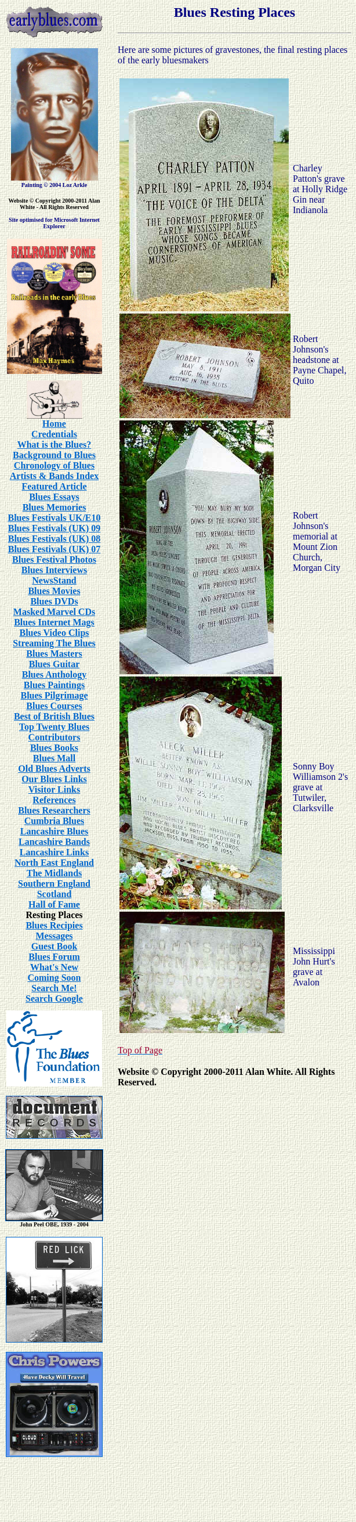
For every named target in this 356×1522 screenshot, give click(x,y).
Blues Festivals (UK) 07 (54, 549)
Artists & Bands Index (54, 476)
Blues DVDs (54, 601)
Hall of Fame (54, 904)
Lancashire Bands (54, 842)
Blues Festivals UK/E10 (54, 518)
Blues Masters (54, 654)
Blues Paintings (54, 685)
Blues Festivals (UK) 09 (54, 528)
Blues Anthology (54, 674)
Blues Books (54, 748)
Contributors (54, 737)
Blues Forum (53, 957)
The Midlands (54, 873)
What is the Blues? (54, 444)
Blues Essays (54, 497)
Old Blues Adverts (54, 768)
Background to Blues (54, 455)
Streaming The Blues (54, 643)
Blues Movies (54, 591)
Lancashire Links (54, 852)
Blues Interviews (54, 570)
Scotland (54, 894)
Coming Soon (54, 978)
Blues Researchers (54, 810)
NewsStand (54, 580)
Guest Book (54, 946)
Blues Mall (54, 758)
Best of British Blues (54, 716)
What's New (54, 967)
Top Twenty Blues (54, 727)
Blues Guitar (54, 664)
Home (54, 424)
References (53, 800)
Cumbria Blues (54, 821)
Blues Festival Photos (54, 559)
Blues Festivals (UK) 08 (54, 539)
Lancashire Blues (54, 831)
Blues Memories (54, 507)
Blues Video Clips (54, 633)
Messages (54, 936)
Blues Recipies (54, 925)
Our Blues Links (54, 779)
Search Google (54, 998)
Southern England (54, 883)
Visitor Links (54, 789)
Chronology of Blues (54, 465)
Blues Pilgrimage (54, 695)
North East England (54, 863)
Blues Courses (54, 706)
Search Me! (54, 988)
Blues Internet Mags (54, 622)
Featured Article (53, 486)
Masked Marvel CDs (54, 612)
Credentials (54, 434)
